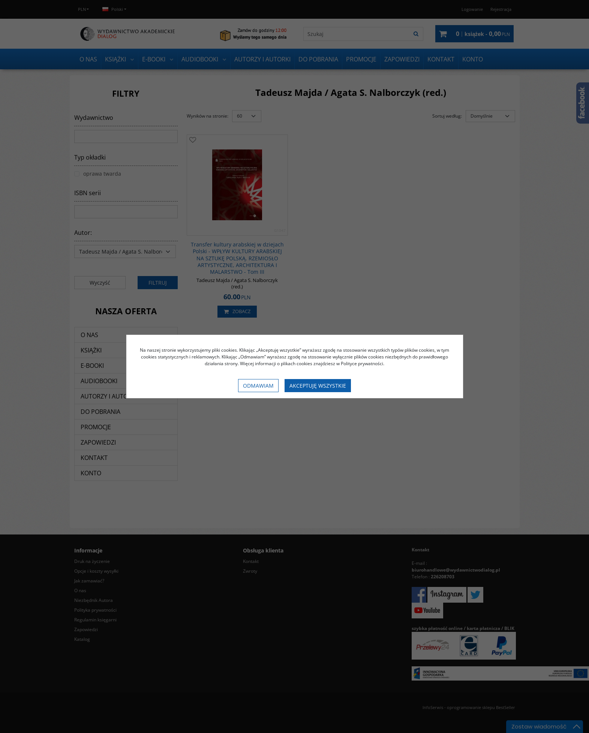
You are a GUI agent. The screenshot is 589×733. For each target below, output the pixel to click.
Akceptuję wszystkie (317, 385)
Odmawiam (258, 385)
